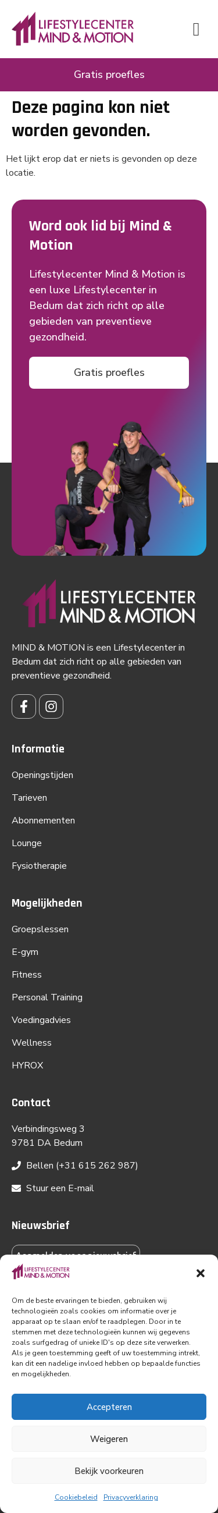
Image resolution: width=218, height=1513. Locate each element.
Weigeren (109, 1439)
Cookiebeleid (76, 1497)
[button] (200, 1273)
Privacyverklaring (130, 1497)
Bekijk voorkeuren (109, 1471)
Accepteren (109, 1407)
